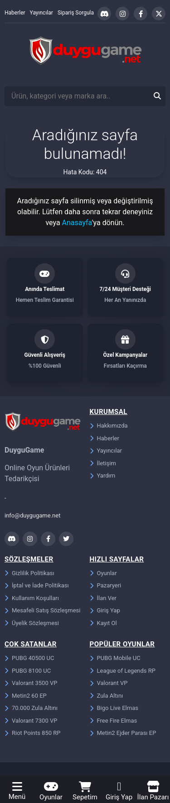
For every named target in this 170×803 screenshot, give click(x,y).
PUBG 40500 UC (29, 658)
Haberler (15, 13)
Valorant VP (109, 683)
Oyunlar (103, 573)
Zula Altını (106, 695)
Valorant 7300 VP (31, 720)
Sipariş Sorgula (76, 13)
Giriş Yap (105, 610)
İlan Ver (103, 598)
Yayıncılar (41, 13)
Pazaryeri (105, 585)
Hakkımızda (109, 425)
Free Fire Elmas (113, 720)
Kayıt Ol (103, 623)
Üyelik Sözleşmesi (32, 623)
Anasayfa (77, 222)
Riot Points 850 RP (32, 732)
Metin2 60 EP (26, 695)
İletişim (103, 463)
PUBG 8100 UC (28, 670)
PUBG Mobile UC (115, 658)
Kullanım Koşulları (32, 598)
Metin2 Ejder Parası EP (123, 732)
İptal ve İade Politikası (37, 585)
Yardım (103, 475)
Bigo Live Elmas (114, 707)
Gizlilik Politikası (29, 573)
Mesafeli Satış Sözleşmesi (42, 610)
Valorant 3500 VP (31, 683)
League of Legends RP (122, 670)
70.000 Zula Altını (31, 707)
